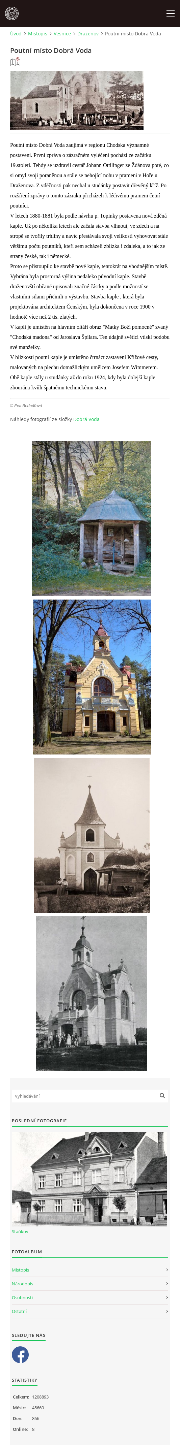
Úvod (16, 33)
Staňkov (20, 1231)
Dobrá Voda (86, 419)
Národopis (22, 1284)
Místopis (37, 33)
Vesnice (62, 33)
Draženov (88, 33)
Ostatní (19, 1311)
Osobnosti (22, 1297)
